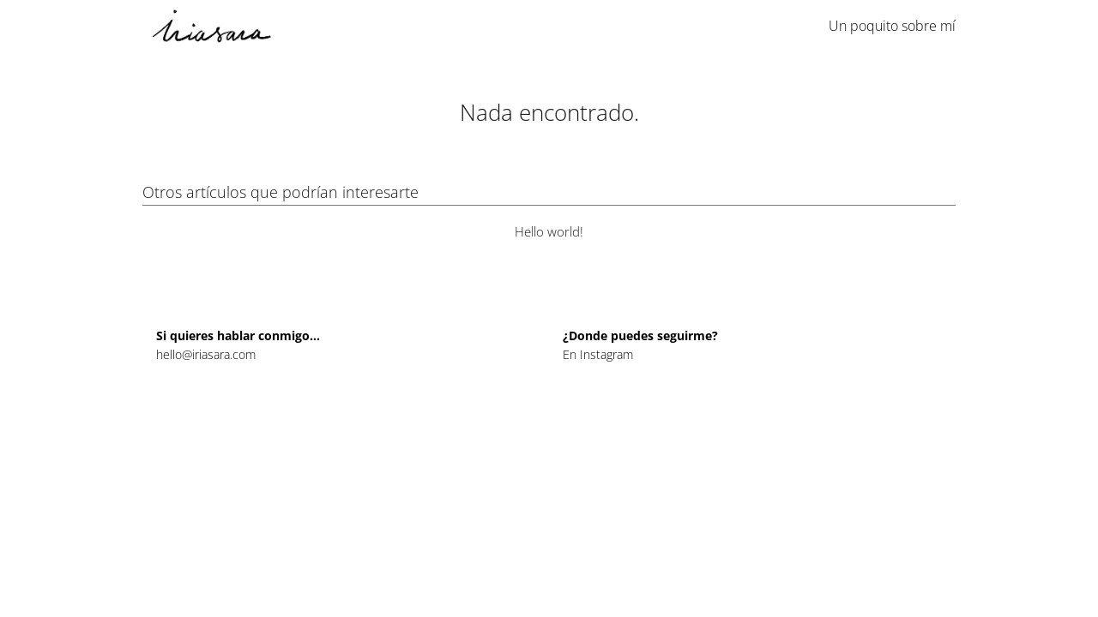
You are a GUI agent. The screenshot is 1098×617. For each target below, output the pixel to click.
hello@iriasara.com (206, 354)
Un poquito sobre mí (892, 25)
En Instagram (598, 354)
